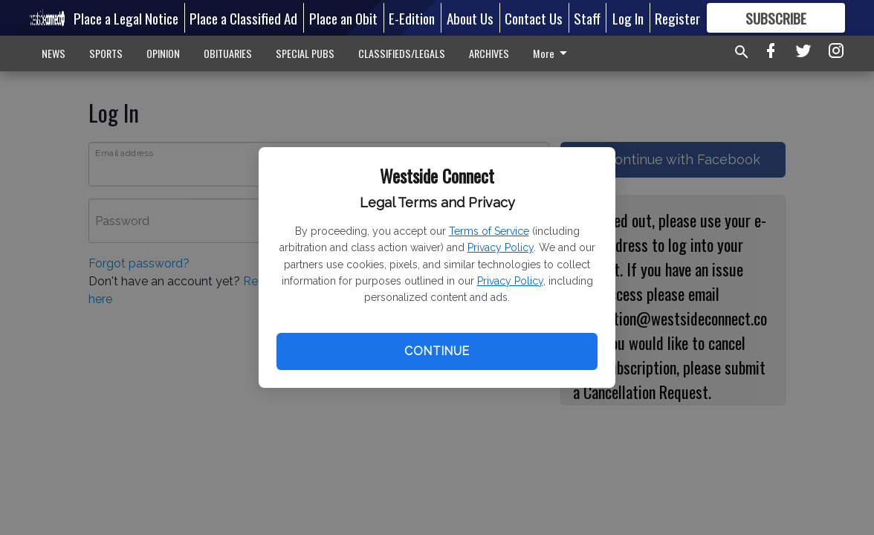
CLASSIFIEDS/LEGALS (401, 53)
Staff (587, 17)
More (552, 53)
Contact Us (534, 17)
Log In (628, 17)
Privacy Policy (500, 247)
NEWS (53, 53)
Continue (436, 351)
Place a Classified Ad (243, 17)
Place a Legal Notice (126, 17)
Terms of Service (489, 231)
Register (677, 17)
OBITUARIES (228, 53)
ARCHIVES (489, 53)
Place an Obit (343, 17)
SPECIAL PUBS (305, 53)
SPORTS (106, 53)
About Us (470, 17)
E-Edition (412, 17)
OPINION (163, 53)
